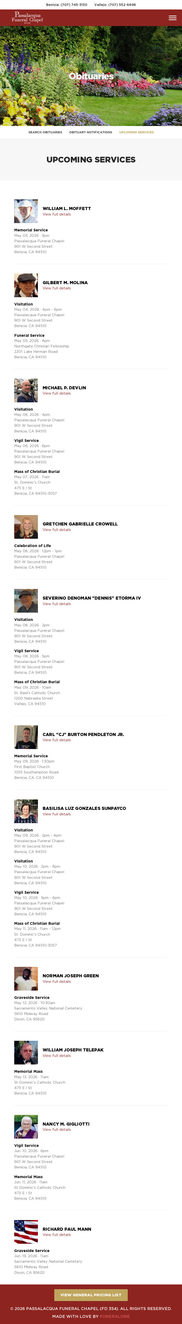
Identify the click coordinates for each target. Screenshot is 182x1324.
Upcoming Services (136, 132)
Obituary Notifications (90, 132)
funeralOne (115, 1316)
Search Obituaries (45, 132)
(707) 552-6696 (122, 4)
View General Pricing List (91, 1295)
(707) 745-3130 (74, 4)
